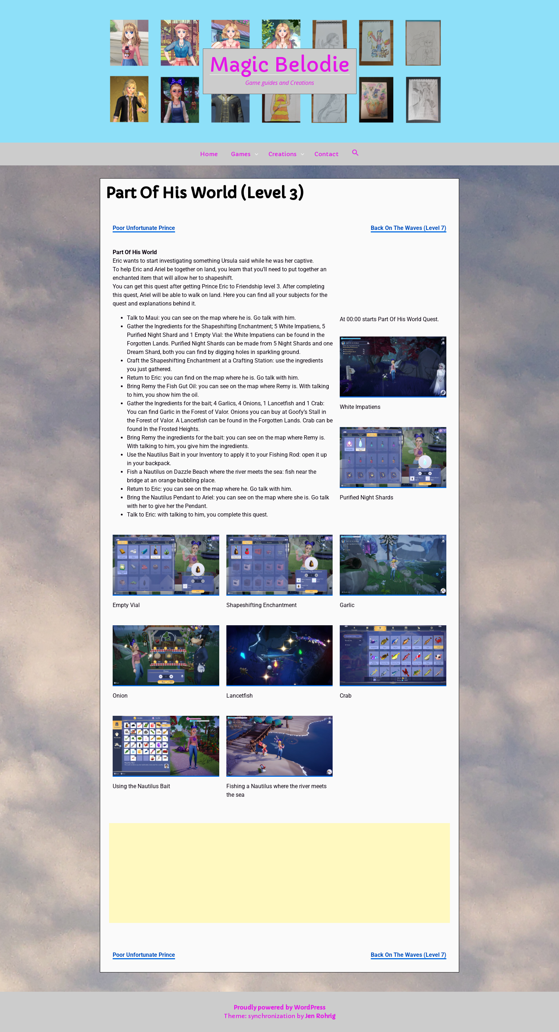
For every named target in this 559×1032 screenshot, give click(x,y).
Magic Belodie (280, 65)
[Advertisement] (279, 873)
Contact (326, 154)
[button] (355, 154)
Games (241, 154)
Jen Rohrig (320, 1016)
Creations (282, 154)
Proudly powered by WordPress (279, 1007)
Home (209, 154)
